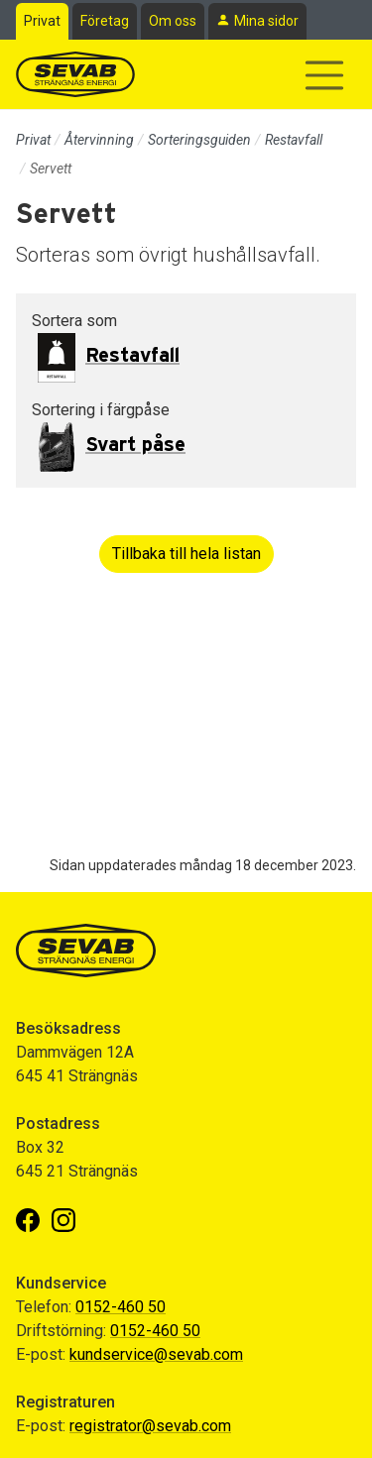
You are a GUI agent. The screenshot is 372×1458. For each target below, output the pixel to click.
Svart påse (135, 445)
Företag (104, 21)
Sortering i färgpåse (101, 409)
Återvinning (99, 140)
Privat (42, 21)
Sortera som (74, 320)
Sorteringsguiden (199, 140)
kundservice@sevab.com (156, 1354)
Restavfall (293, 140)
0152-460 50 (120, 1306)
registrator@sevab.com (150, 1425)
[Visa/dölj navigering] (324, 75)
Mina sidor (266, 21)
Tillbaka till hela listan (186, 553)
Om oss (172, 21)
